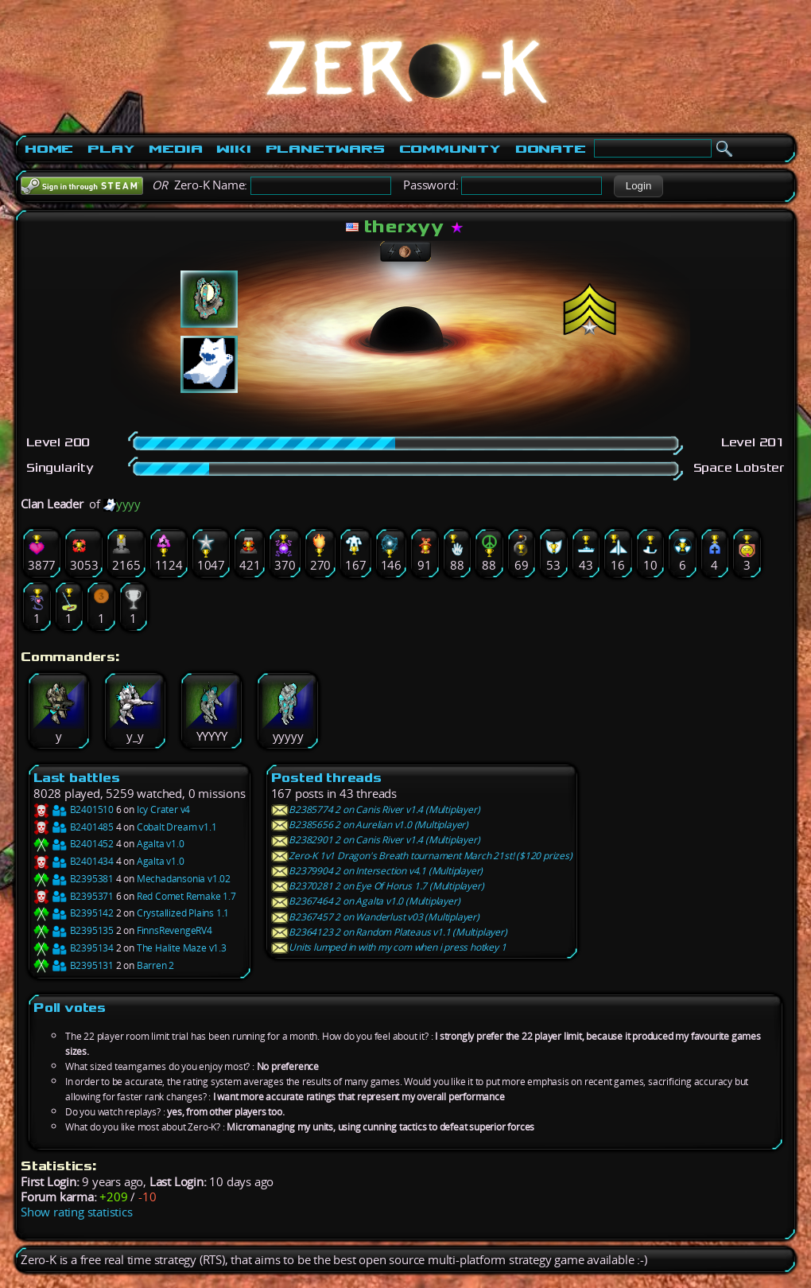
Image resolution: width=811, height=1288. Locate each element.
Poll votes (69, 1007)
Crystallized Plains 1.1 (183, 913)
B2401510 (73, 809)
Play (110, 149)
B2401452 (73, 843)
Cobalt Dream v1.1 (177, 827)
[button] (638, 186)
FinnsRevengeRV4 (174, 930)
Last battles (76, 777)
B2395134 (73, 948)
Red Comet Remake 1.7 (186, 896)
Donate (550, 149)
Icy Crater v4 (163, 809)
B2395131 (73, 965)
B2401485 (73, 827)
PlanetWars (325, 149)
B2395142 (73, 913)
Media (175, 149)
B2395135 (73, 930)
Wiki (233, 149)
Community (450, 149)
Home (49, 149)
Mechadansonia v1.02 (184, 878)
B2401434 (73, 861)
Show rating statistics (77, 1212)
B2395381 (73, 878)
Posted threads (326, 777)
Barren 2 (155, 965)
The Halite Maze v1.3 (182, 948)
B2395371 (73, 896)
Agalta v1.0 (160, 843)
